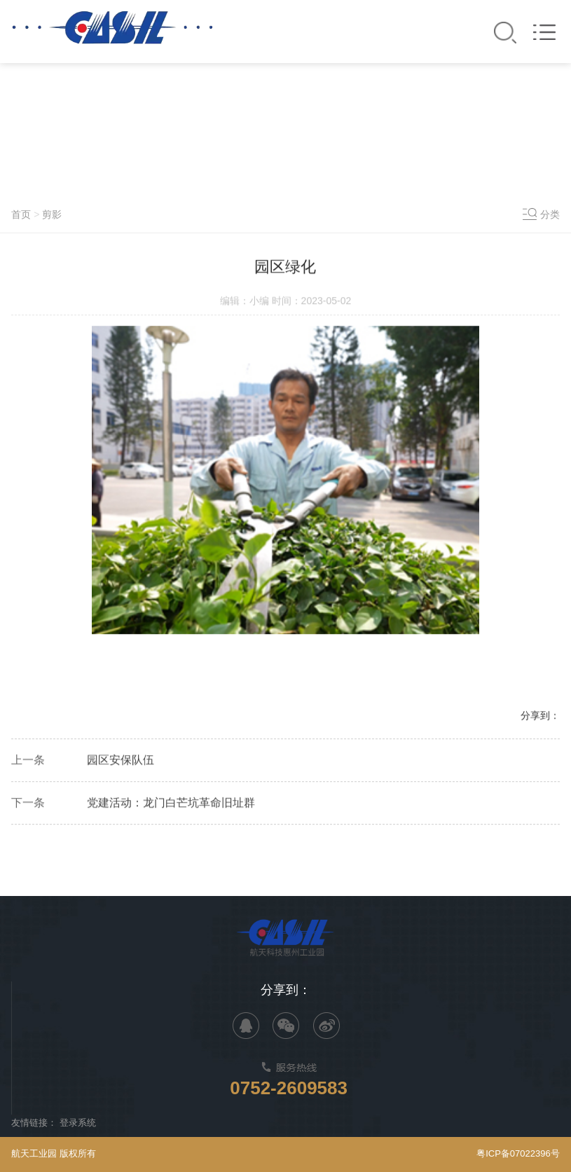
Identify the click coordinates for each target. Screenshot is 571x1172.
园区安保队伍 (120, 761)
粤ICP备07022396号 (518, 1153)
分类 (550, 214)
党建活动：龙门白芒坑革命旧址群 (171, 804)
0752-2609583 (289, 1087)
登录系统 (78, 1122)
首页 (21, 214)
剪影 (52, 214)
